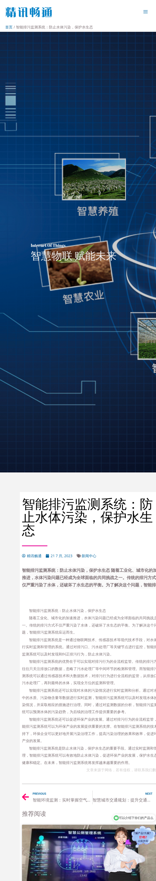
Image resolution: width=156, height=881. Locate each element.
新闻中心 (89, 555)
